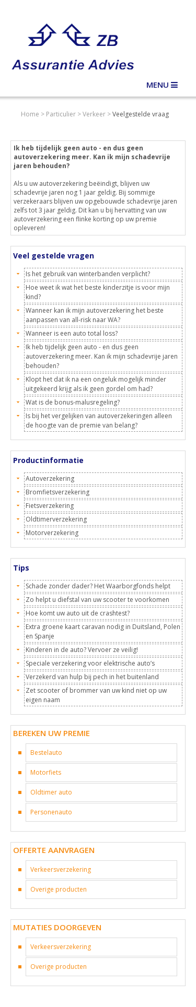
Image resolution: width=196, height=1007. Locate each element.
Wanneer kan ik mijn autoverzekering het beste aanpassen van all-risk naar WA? (95, 315)
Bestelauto (46, 752)
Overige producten (58, 889)
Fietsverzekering (50, 505)
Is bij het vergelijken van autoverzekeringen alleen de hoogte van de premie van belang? (99, 420)
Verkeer (94, 114)
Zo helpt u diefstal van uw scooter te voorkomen (97, 599)
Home (30, 114)
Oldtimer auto (51, 792)
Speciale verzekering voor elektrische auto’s (90, 663)
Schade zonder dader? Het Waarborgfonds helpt (98, 586)
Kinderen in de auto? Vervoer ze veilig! (82, 649)
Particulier (61, 114)
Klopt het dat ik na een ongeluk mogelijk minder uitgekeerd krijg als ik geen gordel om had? (96, 384)
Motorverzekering (52, 532)
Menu (162, 84)
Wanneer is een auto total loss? (72, 333)
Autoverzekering (50, 478)
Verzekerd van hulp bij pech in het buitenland (92, 676)
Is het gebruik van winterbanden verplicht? (88, 273)
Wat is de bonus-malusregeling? (73, 402)
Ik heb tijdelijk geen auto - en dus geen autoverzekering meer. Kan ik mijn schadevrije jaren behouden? (102, 356)
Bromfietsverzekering (57, 492)
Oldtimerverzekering (56, 519)
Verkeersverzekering (60, 869)
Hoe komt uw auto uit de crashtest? (78, 613)
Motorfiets (45, 772)
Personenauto (51, 812)
